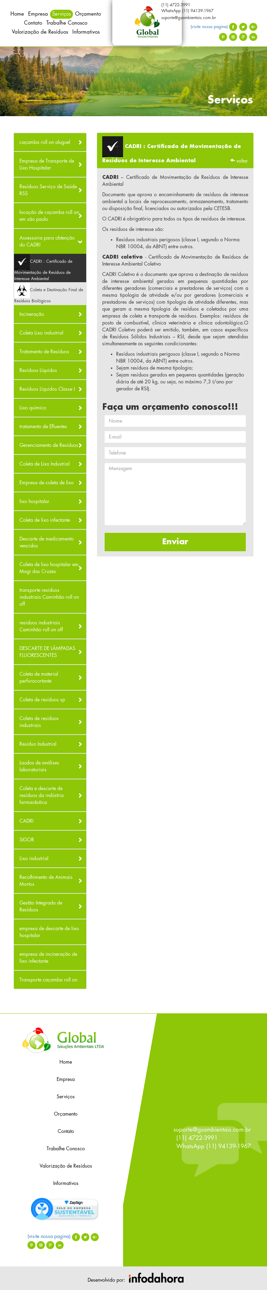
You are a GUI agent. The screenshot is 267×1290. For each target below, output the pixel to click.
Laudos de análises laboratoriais (39, 766)
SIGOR (26, 839)
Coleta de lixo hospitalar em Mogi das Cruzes (49, 568)
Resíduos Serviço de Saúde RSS (48, 190)
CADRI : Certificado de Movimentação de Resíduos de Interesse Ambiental (43, 267)
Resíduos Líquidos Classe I (47, 389)
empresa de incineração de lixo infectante (48, 957)
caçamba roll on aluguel (44, 142)
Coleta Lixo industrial (41, 332)
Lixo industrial (33, 858)
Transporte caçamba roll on (48, 979)
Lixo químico (32, 407)
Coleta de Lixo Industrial (44, 463)
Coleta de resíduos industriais (39, 722)
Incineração (31, 314)
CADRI (26, 821)
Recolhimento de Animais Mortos (46, 880)
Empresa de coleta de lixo (46, 482)
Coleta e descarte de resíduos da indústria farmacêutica (41, 795)
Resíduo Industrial (37, 744)
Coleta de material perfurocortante (38, 677)
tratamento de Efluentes (43, 426)
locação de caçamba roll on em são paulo (49, 216)
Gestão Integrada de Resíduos (40, 906)
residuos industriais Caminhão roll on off (41, 626)
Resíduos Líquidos (38, 370)
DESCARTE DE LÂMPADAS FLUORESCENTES (47, 652)
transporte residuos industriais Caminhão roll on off (49, 597)
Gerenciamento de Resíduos (48, 445)
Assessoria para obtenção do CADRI (47, 241)
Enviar (175, 542)
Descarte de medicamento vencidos (46, 542)
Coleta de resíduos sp (42, 699)
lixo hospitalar (34, 501)
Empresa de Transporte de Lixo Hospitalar (46, 164)
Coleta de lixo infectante (44, 520)
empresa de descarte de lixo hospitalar (49, 932)
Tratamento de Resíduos (44, 351)
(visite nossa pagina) (214, 27)
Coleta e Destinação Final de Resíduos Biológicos (48, 293)
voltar (239, 160)
